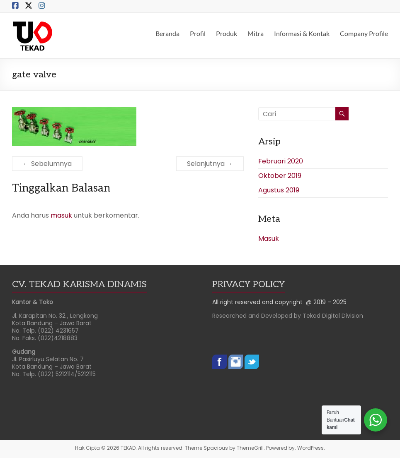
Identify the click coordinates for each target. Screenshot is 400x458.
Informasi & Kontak (302, 33)
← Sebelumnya (47, 163)
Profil (198, 33)
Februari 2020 (280, 161)
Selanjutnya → (210, 163)
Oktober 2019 (279, 175)
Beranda (167, 33)
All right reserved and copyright (259, 302)
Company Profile (364, 33)
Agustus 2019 (278, 190)
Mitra (255, 33)
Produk (226, 33)
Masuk (268, 238)
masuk (61, 215)
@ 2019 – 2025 (326, 302)
